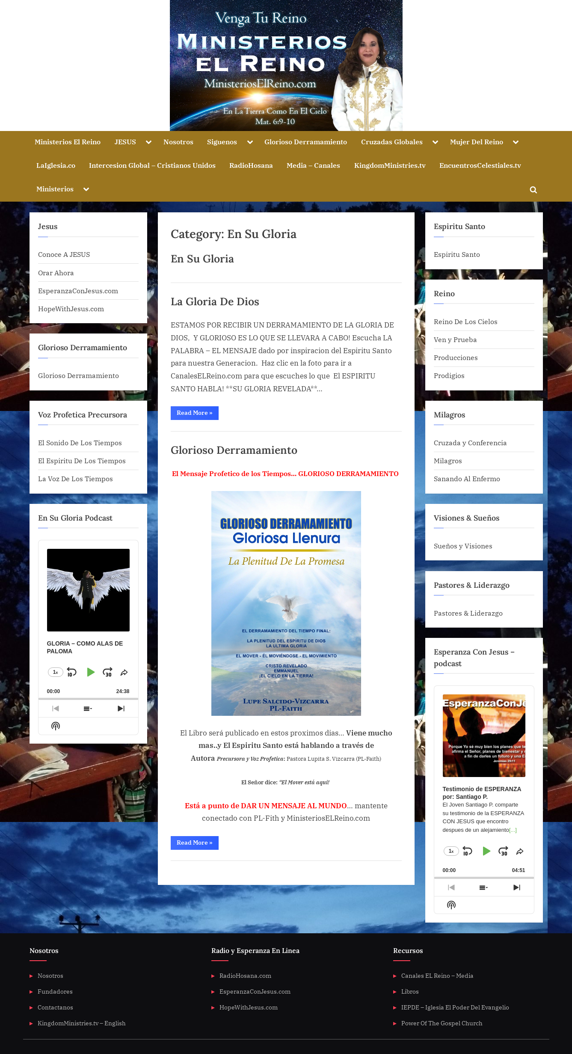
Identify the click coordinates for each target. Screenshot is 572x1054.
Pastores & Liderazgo (468, 612)
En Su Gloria (202, 258)
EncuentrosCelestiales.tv (480, 165)
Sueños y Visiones (463, 545)
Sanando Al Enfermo (467, 478)
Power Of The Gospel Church (442, 1023)
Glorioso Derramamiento (305, 141)
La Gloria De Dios (215, 301)
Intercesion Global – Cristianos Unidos (152, 165)
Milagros (448, 460)
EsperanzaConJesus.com (78, 290)
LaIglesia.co (55, 165)
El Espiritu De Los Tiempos (82, 460)
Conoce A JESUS (64, 254)
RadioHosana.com (245, 975)
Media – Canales (313, 165)
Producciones (456, 357)
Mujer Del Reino (476, 141)
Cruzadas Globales (392, 141)
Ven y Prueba (455, 339)
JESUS (125, 141)
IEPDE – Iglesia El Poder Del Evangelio (455, 1007)
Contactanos (55, 1007)
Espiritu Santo (457, 254)
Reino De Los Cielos (466, 321)
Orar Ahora (56, 272)
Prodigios (449, 375)
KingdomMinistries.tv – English (82, 1023)
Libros (410, 991)
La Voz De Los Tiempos (75, 478)
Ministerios (55, 188)
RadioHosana (251, 165)
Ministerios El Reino (68, 141)
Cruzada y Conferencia (470, 442)
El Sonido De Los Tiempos (80, 442)
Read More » (198, 414)
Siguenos (222, 141)
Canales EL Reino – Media (437, 975)
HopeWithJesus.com (71, 308)
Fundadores (55, 991)
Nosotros (178, 141)
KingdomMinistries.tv (390, 165)
